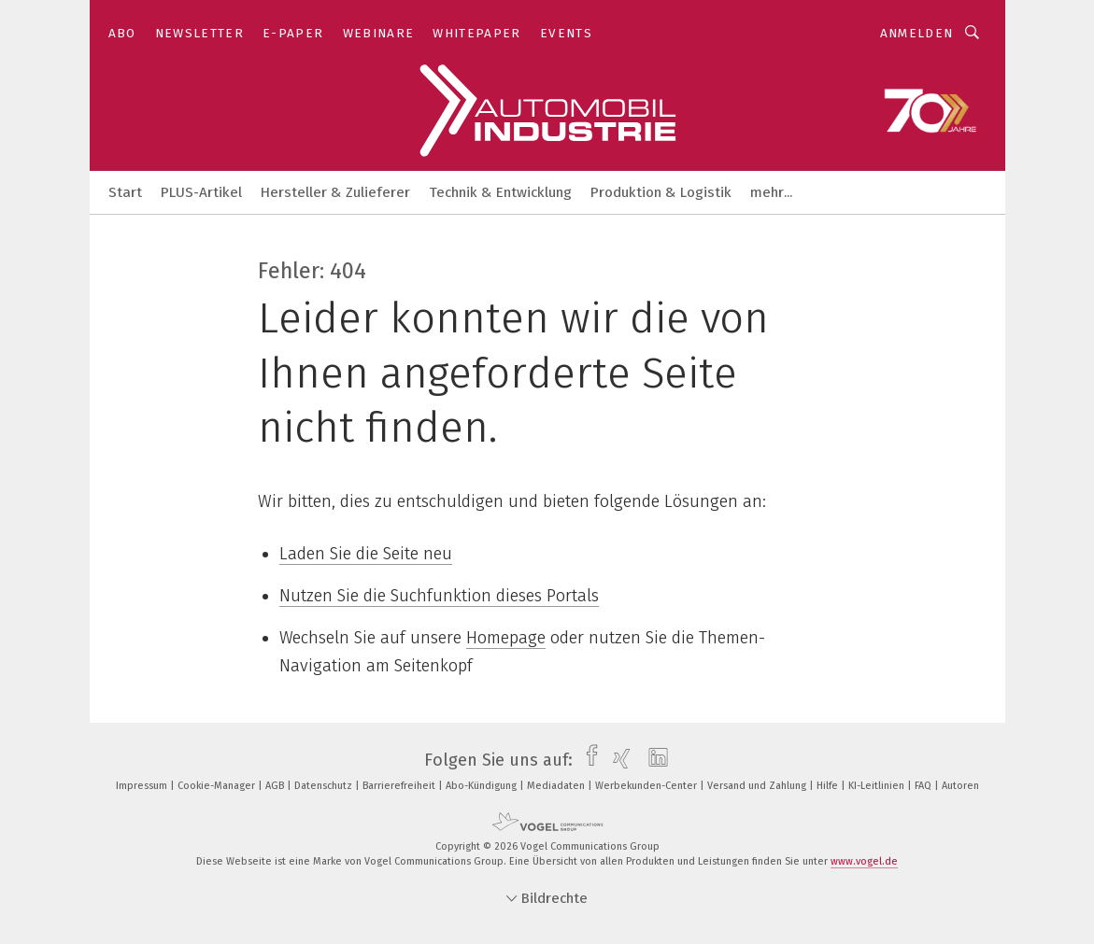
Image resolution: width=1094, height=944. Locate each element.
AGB (276, 786)
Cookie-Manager (218, 786)
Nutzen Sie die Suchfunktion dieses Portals (439, 595)
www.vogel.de (864, 861)
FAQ (924, 786)
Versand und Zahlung (758, 786)
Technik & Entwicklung (500, 192)
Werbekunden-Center (647, 786)
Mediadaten (557, 786)
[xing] (617, 760)
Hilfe (829, 786)
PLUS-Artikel (201, 192)
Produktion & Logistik (661, 192)
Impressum (143, 786)
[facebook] (587, 760)
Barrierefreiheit (400, 786)
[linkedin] (653, 760)
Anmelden (917, 33)
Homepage (506, 637)
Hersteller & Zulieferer (335, 192)
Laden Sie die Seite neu (365, 553)
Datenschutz (324, 786)
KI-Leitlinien (877, 786)
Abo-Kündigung (482, 786)
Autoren (960, 786)
